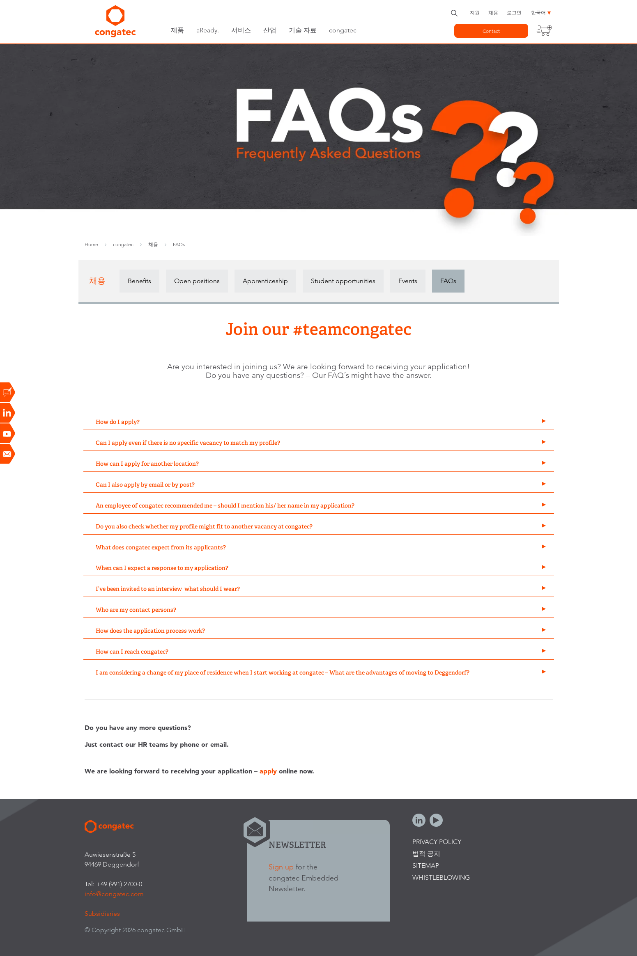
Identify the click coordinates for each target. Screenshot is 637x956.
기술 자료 (303, 30)
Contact (491, 31)
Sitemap (425, 865)
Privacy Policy (436, 842)
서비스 (241, 30)
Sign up (281, 866)
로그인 (514, 12)
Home (91, 244)
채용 (493, 12)
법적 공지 (426, 854)
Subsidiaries (102, 913)
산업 (269, 30)
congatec (342, 30)
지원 (475, 12)
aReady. (207, 30)
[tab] (318, 422)
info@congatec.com (114, 894)
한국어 (538, 12)
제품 (177, 30)
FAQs (179, 244)
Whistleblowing (441, 877)
